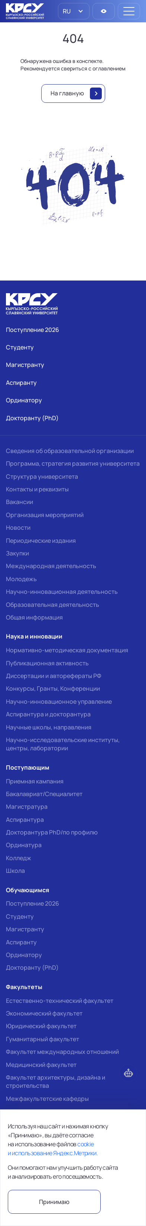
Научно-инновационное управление (59, 701)
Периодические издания (41, 540)
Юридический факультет (41, 1026)
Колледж (18, 858)
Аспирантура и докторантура (48, 714)
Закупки (17, 553)
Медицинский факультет (41, 1065)
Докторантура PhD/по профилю (52, 832)
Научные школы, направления (48, 727)
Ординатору (24, 955)
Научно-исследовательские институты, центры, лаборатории (63, 744)
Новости (18, 527)
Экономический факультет (44, 1013)
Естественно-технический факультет (59, 1001)
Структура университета (42, 476)
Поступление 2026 (32, 903)
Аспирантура (25, 819)
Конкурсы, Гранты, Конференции (53, 688)
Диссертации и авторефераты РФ (53, 676)
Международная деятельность (51, 566)
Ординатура (24, 845)
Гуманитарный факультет (42, 1039)
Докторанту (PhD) (32, 967)
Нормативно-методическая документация (67, 650)
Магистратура (27, 806)
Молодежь (21, 579)
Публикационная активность (47, 663)
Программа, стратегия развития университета (73, 463)
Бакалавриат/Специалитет (44, 794)
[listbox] (74, 11)
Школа (15, 871)
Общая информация (34, 617)
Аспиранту (21, 942)
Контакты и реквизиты (37, 489)
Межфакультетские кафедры (47, 1098)
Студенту (20, 916)
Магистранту (25, 929)
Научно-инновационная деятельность (62, 591)
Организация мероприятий (45, 515)
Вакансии (19, 502)
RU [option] (66, 11)
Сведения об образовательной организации (70, 451)
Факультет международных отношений (62, 1052)
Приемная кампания (35, 781)
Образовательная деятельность (52, 605)
